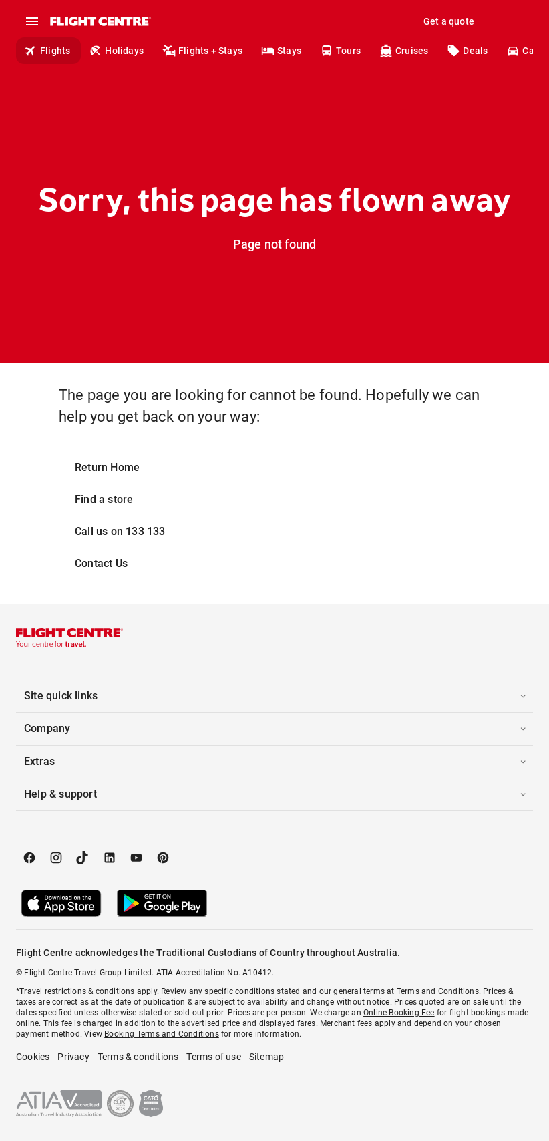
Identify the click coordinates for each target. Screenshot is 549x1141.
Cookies (32, 1056)
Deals (467, 50)
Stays (281, 50)
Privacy (73, 1056)
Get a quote (448, 21)
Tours (340, 50)
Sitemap (266, 1056)
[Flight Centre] (100, 21)
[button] (274, 696)
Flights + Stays (202, 50)
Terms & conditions (138, 1056)
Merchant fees (346, 1023)
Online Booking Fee (399, 1012)
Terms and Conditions (438, 991)
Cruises (403, 50)
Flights (47, 50)
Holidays (116, 50)
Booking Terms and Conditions (161, 1034)
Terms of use (213, 1056)
